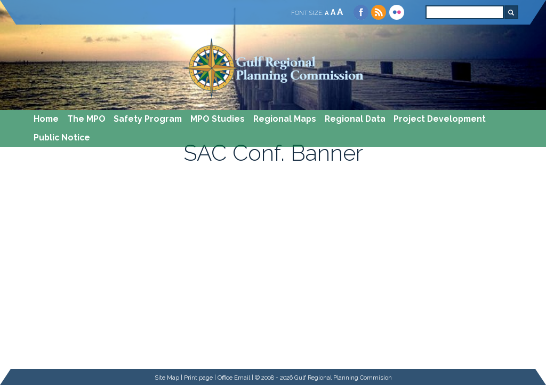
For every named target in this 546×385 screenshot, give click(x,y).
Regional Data (355, 119)
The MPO (86, 119)
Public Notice (62, 137)
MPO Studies (217, 119)
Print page (198, 377)
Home (46, 119)
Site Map (167, 377)
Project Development (440, 119)
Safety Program (148, 119)
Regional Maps (284, 119)
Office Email (234, 377)
